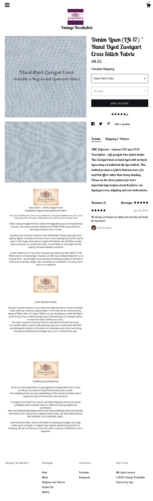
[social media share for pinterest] (109, 124)
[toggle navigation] (7, 5)
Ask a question (122, 124)
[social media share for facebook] (93, 124)
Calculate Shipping (102, 69)
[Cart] (148, 6)
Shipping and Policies (53, 482)
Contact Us (47, 487)
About (45, 477)
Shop (44, 472)
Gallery (45, 492)
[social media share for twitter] (101, 124)
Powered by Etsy (124, 482)
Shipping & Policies (117, 139)
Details (96, 139)
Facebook (84, 472)
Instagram (84, 477)
